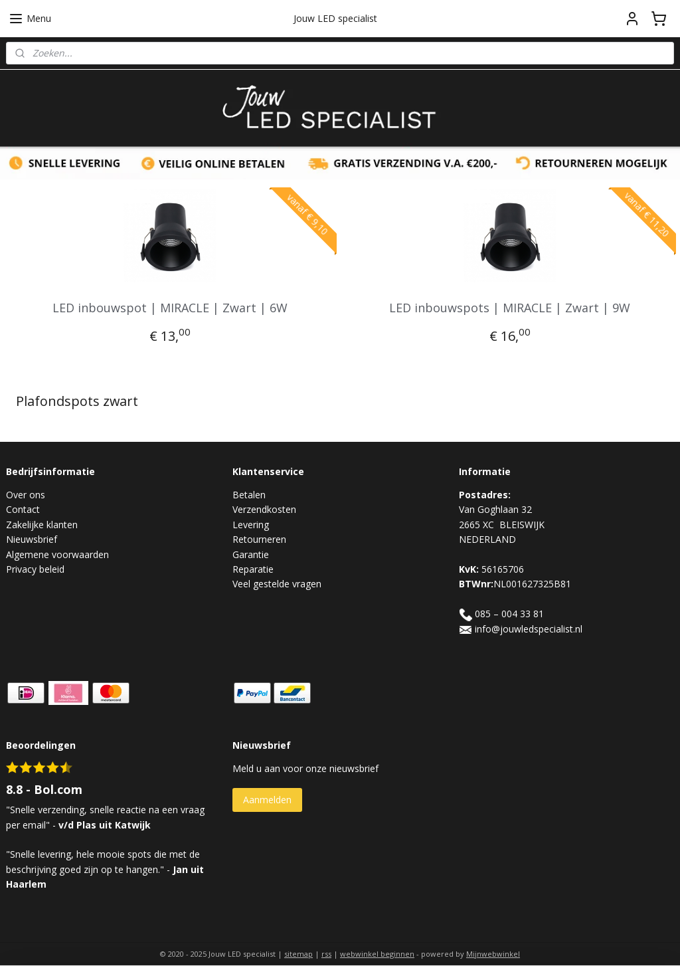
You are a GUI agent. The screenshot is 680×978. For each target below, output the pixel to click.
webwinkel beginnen (377, 954)
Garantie (250, 554)
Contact (23, 509)
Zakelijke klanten (42, 524)
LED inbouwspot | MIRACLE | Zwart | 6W (170, 308)
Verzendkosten (264, 509)
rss (326, 954)
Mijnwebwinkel (493, 954)
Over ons (25, 494)
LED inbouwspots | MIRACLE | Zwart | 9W (509, 308)
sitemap (298, 954)
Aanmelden (267, 799)
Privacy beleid (35, 569)
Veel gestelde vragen (276, 583)
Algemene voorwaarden (57, 554)
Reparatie (253, 569)
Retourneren (259, 539)
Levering (250, 524)
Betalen (249, 494)
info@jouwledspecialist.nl (528, 629)
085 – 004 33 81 (509, 613)
